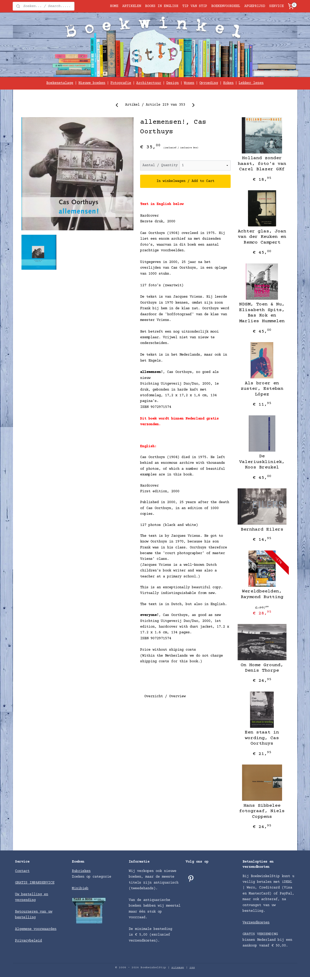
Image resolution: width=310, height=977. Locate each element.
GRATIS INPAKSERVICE (34, 883)
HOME (114, 6)
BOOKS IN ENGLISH (161, 6)
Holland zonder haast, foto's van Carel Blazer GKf (262, 164)
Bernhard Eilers (261, 529)
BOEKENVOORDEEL (225, 6)
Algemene (24, 929)
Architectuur (148, 83)
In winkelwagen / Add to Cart (185, 181)
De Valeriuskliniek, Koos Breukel (262, 462)
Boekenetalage (59, 83)
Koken (228, 83)
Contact (22, 871)
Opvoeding (208, 83)
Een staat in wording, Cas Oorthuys (262, 738)
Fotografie (120, 83)
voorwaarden (45, 929)
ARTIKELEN (131, 6)
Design (172, 83)
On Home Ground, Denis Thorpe (261, 668)
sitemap (177, 967)
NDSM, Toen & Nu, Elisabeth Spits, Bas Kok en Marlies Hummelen (262, 313)
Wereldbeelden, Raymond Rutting (261, 594)
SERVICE (276, 6)
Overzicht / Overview (165, 696)
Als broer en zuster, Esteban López (261, 389)
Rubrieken (81, 871)
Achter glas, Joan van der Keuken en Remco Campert (262, 237)
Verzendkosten (256, 923)
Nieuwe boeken (91, 83)
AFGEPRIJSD (254, 6)
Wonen (189, 83)
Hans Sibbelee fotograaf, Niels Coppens (262, 811)
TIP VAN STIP (194, 6)
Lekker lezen (251, 83)
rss (192, 967)
